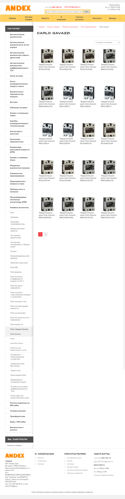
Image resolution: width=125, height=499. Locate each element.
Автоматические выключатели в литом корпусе (19, 44)
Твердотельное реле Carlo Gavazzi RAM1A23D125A (109, 215)
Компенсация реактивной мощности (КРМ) (20, 149)
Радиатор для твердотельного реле (18, 349)
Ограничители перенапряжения (17, 174)
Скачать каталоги (79, 18)
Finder (12, 339)
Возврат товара (72, 467)
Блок (12, 212)
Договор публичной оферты (77, 470)
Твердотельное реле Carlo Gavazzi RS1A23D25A (47, 178)
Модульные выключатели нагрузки (20, 166)
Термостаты (15, 370)
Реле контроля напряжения (16, 286)
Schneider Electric (16, 343)
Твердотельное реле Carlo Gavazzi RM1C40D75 (109, 104)
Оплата (69, 461)
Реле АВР (14, 267)
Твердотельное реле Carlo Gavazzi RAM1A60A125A (47, 104)
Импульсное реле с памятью (18, 229)
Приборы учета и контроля (17, 190)
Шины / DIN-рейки (18, 422)
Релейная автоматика (19, 207)
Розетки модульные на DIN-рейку (20, 404)
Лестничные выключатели (15, 236)
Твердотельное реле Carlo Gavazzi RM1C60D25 (47, 141)
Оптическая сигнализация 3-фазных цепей (20, 244)
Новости (45, 18)
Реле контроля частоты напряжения (19, 318)
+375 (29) (53, 7)
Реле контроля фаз (18, 313)
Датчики (13, 102)
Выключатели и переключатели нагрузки (16, 94)
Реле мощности (16, 324)
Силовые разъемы (18, 411)
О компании (61, 18)
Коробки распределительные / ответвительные (19, 123)
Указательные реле (18, 375)
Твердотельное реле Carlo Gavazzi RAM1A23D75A (88, 215)
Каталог (14, 29)
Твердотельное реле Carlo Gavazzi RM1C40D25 (67, 104)
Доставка (70, 464)
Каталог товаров (28, 18)
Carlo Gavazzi (15, 334)
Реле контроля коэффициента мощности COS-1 (17, 278)
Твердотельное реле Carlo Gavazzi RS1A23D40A (67, 178)
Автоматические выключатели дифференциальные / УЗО (19, 67)
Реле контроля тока (18, 301)
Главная (12, 18)
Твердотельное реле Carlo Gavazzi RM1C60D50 (67, 141)
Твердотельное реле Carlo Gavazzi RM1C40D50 (88, 104)
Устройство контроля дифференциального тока (19, 388)
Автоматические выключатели (17, 35)
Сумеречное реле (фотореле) (17, 364)
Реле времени (15, 272)
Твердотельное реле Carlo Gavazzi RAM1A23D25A (88, 178)
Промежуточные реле (19, 263)
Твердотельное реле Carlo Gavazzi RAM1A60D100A (67, 215)
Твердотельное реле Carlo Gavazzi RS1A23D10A (47, 66)
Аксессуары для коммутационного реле (19, 396)
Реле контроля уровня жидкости (19, 307)
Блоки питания (16, 76)
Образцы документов (74, 473)
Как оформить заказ (74, 458)
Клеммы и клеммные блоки (19, 158)
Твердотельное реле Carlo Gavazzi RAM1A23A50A (109, 66)
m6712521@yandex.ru (72, 7)
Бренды (112, 18)
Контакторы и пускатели (16, 132)
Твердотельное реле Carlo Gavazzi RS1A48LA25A (67, 66)
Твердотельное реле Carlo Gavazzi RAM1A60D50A (47, 215)
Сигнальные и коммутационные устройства (17, 356)
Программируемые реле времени (20, 257)
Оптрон (13, 251)
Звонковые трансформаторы (17, 223)
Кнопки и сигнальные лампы (19, 114)
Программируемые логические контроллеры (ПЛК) (18, 199)
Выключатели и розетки (16, 428)
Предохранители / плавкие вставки (18, 182)
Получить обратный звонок (104, 475)
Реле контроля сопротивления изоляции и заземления (20, 294)
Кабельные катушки (18, 107)
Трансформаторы (17, 416)
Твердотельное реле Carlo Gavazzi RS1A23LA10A (88, 66)
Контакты (97, 18)
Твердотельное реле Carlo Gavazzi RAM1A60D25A (109, 178)
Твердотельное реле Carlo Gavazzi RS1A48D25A (88, 141)
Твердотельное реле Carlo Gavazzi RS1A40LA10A (109, 141)
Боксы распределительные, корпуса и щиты (19, 83)
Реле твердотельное (19, 329)
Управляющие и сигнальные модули (18, 381)
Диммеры (14, 217)
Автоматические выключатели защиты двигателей (19, 55)
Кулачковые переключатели (16, 140)
